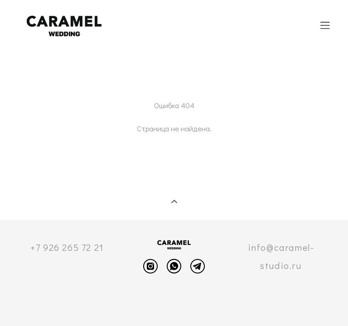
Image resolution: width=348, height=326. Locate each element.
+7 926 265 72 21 (67, 247)
